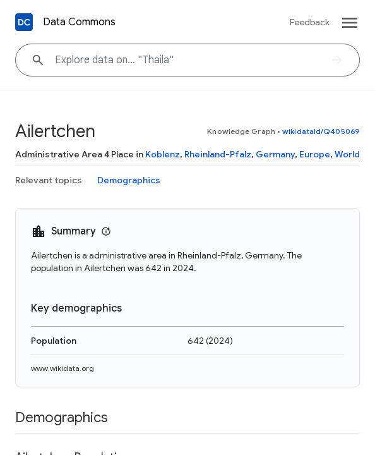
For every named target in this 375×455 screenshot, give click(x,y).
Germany (275, 154)
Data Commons (79, 22)
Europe (314, 154)
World (347, 154)
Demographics (128, 180)
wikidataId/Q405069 (321, 131)
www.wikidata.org (62, 368)
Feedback (310, 22)
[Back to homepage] (24, 22)
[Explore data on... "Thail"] (187, 60)
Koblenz (162, 154)
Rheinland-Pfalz (217, 154)
